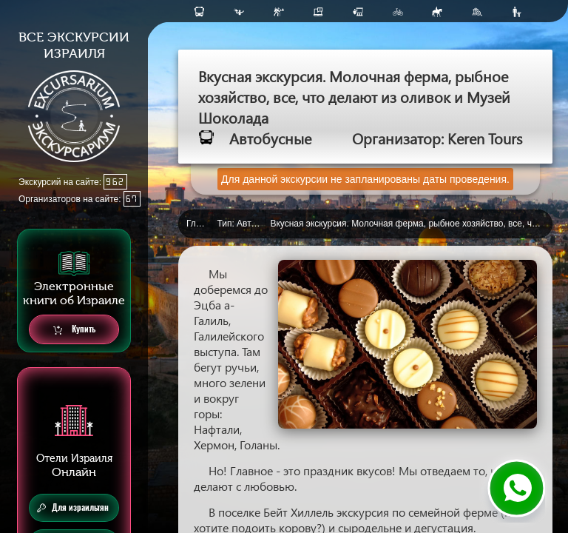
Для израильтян (73, 508)
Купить (74, 330)
